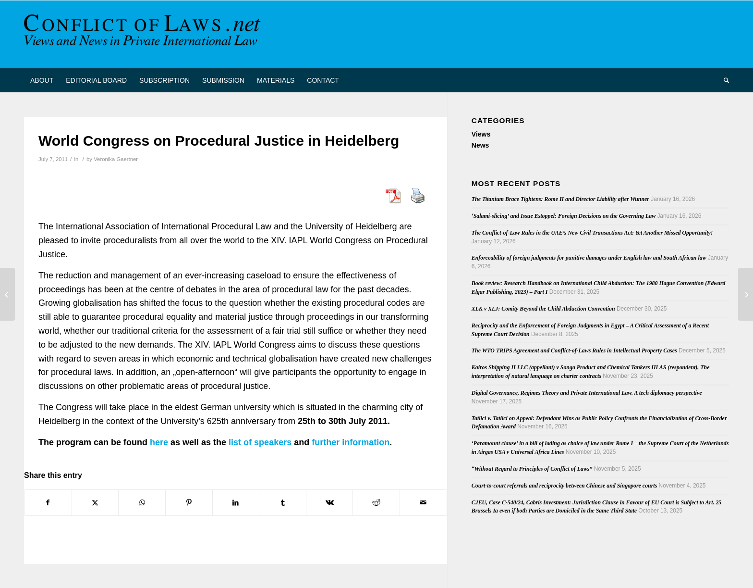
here (159, 442)
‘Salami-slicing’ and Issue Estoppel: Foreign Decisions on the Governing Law (564, 216)
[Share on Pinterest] (189, 502)
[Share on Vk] (329, 502)
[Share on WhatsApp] (142, 502)
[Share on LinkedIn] (236, 502)
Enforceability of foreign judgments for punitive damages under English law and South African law (589, 257)
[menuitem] (42, 80)
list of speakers (260, 442)
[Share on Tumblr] (282, 502)
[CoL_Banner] (144, 34)
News (480, 145)
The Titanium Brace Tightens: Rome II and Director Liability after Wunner (560, 199)
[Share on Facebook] (48, 502)
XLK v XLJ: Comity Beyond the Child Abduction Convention (543, 308)
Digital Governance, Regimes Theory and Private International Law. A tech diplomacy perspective (587, 392)
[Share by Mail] (423, 502)
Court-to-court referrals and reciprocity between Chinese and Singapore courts (564, 485)
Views (481, 134)
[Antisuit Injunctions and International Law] (7, 294)
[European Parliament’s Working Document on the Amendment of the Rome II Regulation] (745, 294)
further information (350, 442)
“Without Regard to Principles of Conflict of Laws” (532, 468)
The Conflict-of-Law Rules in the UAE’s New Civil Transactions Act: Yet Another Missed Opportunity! (592, 232)
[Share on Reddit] (376, 502)
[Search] (723, 80)
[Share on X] (95, 502)
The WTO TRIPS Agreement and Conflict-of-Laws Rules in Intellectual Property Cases (574, 350)
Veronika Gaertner (116, 159)
